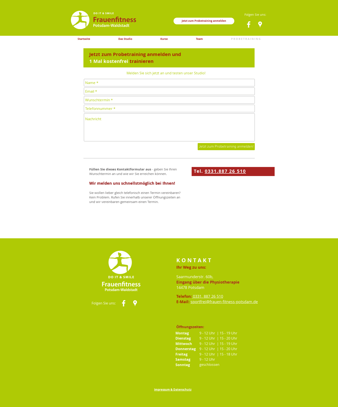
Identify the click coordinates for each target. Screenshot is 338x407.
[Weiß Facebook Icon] (248, 24)
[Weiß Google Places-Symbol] (260, 24)
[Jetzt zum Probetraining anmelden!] (226, 146)
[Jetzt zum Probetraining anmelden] (204, 21)
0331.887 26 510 (225, 171)
